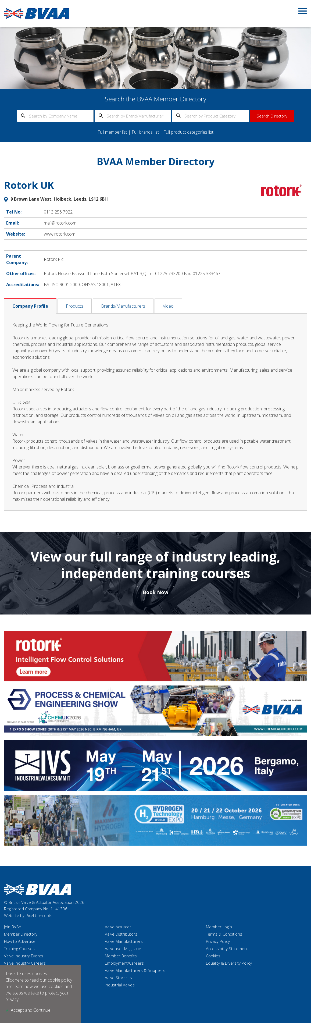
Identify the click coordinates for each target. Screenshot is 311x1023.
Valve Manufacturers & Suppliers (135, 970)
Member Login (219, 926)
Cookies (213, 955)
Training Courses (19, 948)
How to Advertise (19, 941)
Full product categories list (188, 132)
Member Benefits (121, 955)
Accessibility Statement (227, 948)
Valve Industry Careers (25, 963)
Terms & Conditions (224, 934)
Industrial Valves (120, 985)
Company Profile (30, 306)
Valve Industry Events (23, 955)
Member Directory (20, 934)
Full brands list (145, 132)
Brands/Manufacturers (123, 306)
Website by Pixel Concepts (28, 915)
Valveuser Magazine (123, 948)
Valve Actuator (118, 926)
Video (168, 306)
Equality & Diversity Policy (229, 963)
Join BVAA (12, 926)
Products (74, 306)
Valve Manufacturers (124, 941)
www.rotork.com (59, 234)
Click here (14, 980)
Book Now (155, 592)
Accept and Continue (31, 1010)
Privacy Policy (218, 941)
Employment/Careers (124, 963)
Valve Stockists (118, 977)
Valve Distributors (121, 934)
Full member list (112, 132)
